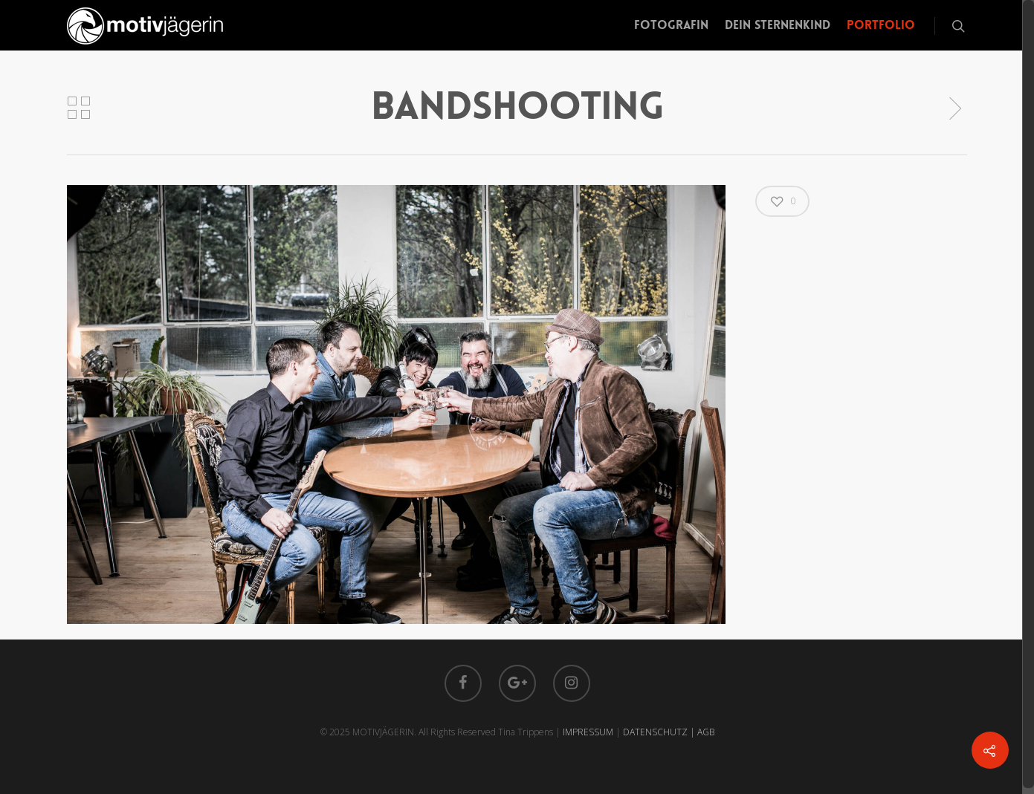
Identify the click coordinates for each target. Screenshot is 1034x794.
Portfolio (881, 25)
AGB (705, 732)
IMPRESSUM (588, 732)
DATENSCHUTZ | (660, 732)
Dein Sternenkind (777, 25)
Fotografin (671, 25)
